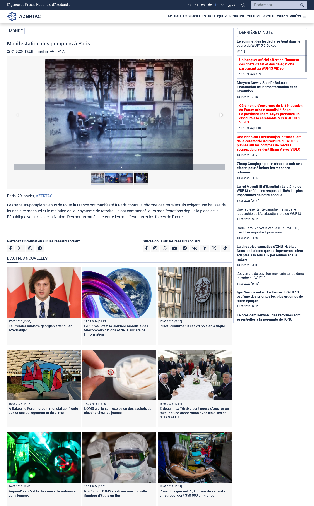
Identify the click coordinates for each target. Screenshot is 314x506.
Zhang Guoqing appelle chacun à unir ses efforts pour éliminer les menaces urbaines (269, 168)
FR (216, 5)
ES (222, 5)
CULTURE (254, 16)
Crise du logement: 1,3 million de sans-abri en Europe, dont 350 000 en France (193, 493)
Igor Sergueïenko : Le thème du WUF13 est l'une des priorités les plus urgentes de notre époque (270, 296)
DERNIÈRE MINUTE (256, 32)
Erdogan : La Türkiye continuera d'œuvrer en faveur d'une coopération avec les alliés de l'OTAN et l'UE (194, 413)
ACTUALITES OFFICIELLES (187, 16)
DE (210, 5)
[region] (272, 181)
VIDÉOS (295, 16)
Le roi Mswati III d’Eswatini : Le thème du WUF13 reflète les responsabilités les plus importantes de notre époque (270, 191)
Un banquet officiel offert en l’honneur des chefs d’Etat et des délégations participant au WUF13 (269, 64)
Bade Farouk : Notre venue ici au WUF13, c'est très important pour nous (268, 230)
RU (196, 5)
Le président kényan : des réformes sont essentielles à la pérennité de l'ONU (268, 317)
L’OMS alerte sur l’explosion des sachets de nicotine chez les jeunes (118, 411)
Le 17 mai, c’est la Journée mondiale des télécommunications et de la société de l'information (116, 330)
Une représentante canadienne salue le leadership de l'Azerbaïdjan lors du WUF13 (269, 211)
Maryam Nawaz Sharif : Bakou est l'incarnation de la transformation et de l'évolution (267, 87)
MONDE (16, 31)
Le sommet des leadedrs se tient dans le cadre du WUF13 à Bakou (268, 43)
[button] (119, 114)
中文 (242, 5)
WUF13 (282, 16)
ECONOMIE (237, 16)
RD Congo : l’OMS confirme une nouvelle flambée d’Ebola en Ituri (115, 493)
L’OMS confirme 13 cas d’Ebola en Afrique (192, 326)
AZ (189, 5)
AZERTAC (44, 196)
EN (203, 5)
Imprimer (45, 51)
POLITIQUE (217, 16)
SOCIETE (269, 16)
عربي (231, 5)
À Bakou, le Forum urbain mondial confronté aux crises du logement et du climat (43, 411)
